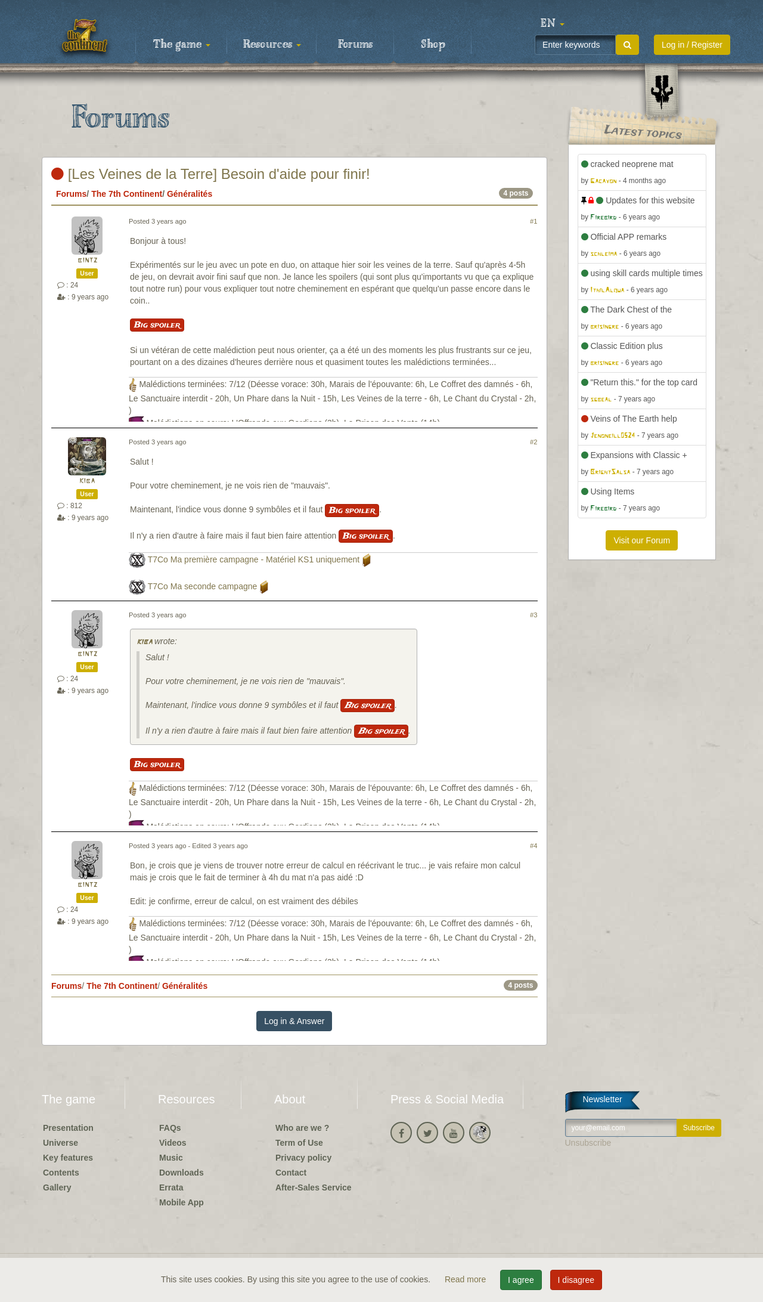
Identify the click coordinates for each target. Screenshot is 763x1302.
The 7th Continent (126, 194)
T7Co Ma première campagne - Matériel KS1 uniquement (254, 559)
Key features (68, 1157)
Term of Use (299, 1143)
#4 (533, 845)
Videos (173, 1143)
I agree (521, 1280)
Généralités (189, 194)
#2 (533, 442)
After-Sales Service (313, 1187)
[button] (552, 24)
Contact (290, 1172)
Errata (171, 1187)
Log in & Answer (294, 1021)
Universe (60, 1143)
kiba (87, 481)
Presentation (68, 1128)
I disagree (576, 1280)
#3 (533, 614)
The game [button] (181, 44)
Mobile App (181, 1202)
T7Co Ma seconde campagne (203, 586)
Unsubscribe (588, 1143)
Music (171, 1157)
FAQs (170, 1128)
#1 (533, 221)
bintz (87, 260)
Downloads (181, 1172)
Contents (61, 1172)
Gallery (57, 1187)
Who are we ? (302, 1128)
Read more (466, 1279)
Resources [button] (272, 44)
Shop (433, 44)
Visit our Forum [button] (641, 540)
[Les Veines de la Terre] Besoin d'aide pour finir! (210, 174)
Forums (355, 44)
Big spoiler (157, 325)
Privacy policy (303, 1157)
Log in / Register (692, 45)
